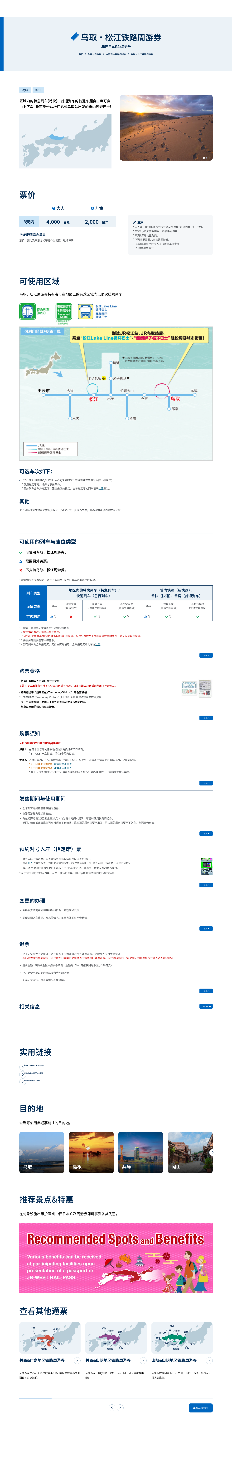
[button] (201, 158)
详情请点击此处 (63, 772)
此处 (30, 880)
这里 (101, 488)
